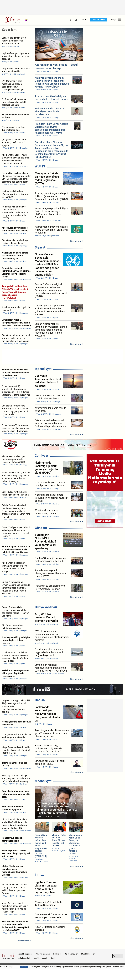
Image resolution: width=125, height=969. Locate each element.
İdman (39, 875)
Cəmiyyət (41, 455)
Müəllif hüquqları (88, 954)
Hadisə (40, 700)
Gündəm (41, 528)
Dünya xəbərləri (46, 607)
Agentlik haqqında (25, 954)
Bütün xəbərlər (75, 241)
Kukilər (53, 958)
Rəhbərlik (57, 954)
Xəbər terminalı (98, 19)
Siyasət (40, 247)
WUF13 (40, 166)
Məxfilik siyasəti (40, 958)
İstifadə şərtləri (24, 958)
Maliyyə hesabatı (43, 954)
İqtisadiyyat (43, 369)
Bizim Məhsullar (71, 954)
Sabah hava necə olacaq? (25, 967)
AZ (82, 20)
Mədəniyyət (43, 781)
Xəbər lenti (9, 30)
